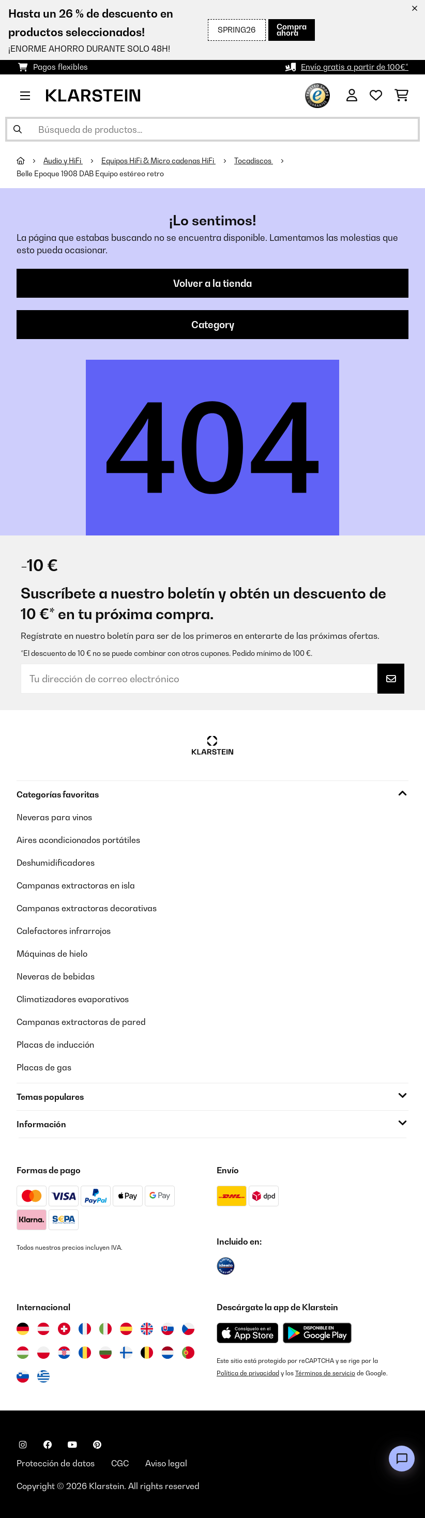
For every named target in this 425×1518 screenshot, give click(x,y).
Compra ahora (292, 29)
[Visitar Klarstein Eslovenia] (23, 1376)
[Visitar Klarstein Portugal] (188, 1352)
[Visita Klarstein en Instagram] (23, 1444)
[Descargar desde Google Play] (317, 1333)
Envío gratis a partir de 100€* (354, 67)
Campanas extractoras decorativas (87, 908)
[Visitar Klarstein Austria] (43, 1329)
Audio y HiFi (63, 161)
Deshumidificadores (56, 862)
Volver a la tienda (212, 283)
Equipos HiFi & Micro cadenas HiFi (158, 161)
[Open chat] (402, 1458)
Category (212, 324)
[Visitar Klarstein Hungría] (23, 1352)
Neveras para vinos (54, 817)
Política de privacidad (248, 1373)
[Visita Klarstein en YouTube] (72, 1444)
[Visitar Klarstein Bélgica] (147, 1352)
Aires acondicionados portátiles (78, 840)
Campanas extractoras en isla (76, 885)
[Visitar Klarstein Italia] (105, 1329)
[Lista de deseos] (376, 95)
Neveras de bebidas (56, 976)
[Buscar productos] (212, 129)
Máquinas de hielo (52, 953)
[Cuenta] (351, 95)
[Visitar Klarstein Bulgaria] (105, 1352)
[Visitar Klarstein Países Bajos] (167, 1352)
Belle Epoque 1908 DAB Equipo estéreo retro (90, 174)
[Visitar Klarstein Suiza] (64, 1329)
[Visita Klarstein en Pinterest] (97, 1444)
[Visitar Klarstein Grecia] (43, 1377)
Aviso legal (166, 1463)
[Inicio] (30, 161)
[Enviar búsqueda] (17, 129)
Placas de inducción (55, 1044)
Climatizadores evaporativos (73, 999)
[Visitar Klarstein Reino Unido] (147, 1329)
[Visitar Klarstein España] (126, 1329)
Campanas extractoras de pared (81, 1022)
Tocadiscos (253, 161)
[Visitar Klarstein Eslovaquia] (167, 1329)
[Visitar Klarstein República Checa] (188, 1329)
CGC (120, 1463)
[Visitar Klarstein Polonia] (43, 1352)
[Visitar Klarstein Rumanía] (85, 1352)
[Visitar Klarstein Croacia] (64, 1352)
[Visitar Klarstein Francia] (85, 1329)
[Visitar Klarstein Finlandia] (126, 1352)
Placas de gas (44, 1067)
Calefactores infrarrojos (64, 931)
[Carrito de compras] (401, 95)
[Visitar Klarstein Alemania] (23, 1329)
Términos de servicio (325, 1373)
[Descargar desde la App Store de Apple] (247, 1333)
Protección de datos (56, 1463)
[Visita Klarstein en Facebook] (47, 1444)
